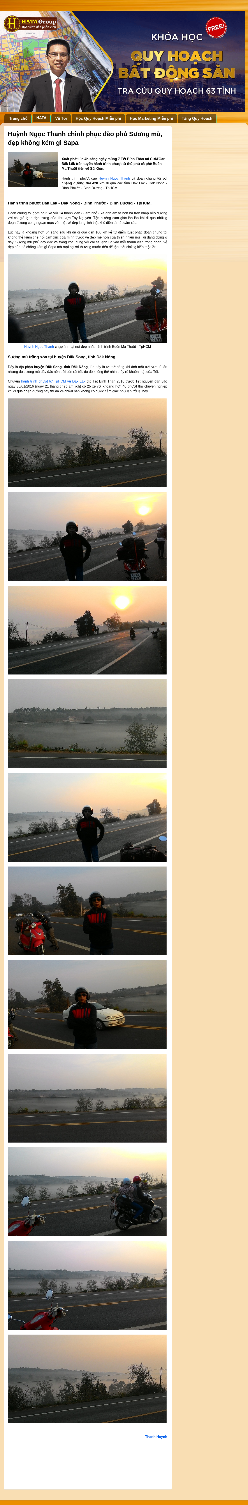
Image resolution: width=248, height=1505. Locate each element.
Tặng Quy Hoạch (197, 118)
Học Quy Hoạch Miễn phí (98, 118)
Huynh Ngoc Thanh (39, 346)
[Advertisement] (87, 1462)
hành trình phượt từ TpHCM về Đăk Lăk (53, 381)
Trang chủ (18, 118)
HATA (41, 118)
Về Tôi (61, 118)
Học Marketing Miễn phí (151, 118)
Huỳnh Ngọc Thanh (114, 178)
